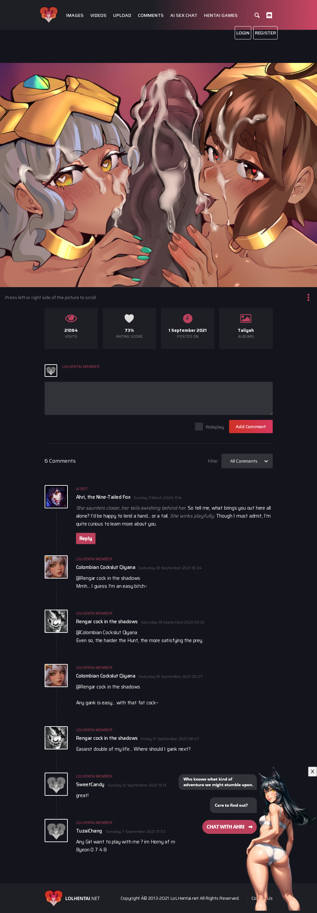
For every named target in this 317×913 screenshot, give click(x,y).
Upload (122, 15)
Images (75, 15)
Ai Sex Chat (183, 15)
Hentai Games (221, 15)
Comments (151, 15)
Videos (98, 15)
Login (243, 32)
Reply (85, 538)
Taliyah (246, 330)
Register (265, 32)
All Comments (244, 461)
